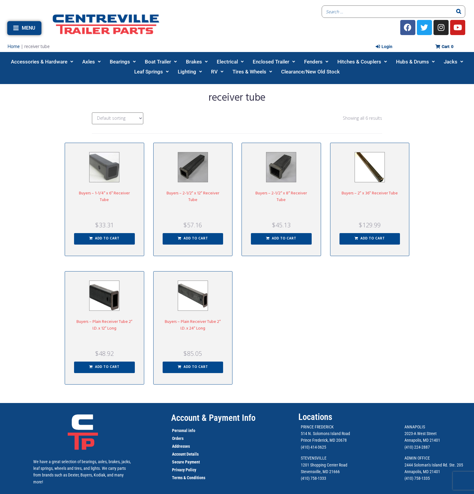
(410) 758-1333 (313, 478)
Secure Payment (186, 462)
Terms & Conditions (188, 477)
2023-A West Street (420, 433)
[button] (24, 28)
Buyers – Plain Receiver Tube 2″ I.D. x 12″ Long (104, 325)
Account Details (185, 454)
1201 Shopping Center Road (324, 465)
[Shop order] (117, 118)
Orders (177, 438)
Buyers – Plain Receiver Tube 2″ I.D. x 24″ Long (193, 325)
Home (14, 46)
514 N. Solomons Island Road (325, 433)
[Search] (459, 12)
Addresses (181, 446)
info (191, 430)
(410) (408, 478)
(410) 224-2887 (417, 447)
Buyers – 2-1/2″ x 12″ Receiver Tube (193, 196)
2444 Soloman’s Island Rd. (426, 465)
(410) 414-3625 (313, 447)
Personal (179, 430)
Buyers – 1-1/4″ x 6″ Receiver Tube (104, 196)
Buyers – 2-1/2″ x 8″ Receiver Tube (281, 196)
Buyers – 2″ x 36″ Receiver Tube (370, 193)
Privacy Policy (184, 469)
